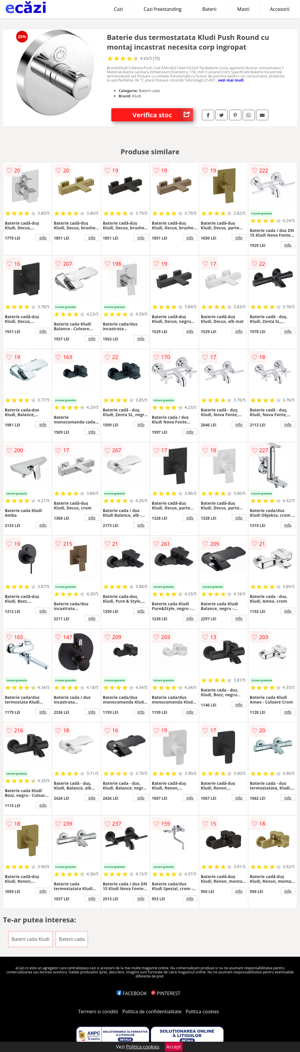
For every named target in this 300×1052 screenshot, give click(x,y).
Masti (243, 9)
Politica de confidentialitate (152, 1011)
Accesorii (279, 9)
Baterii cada (72, 939)
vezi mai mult (231, 80)
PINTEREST (165, 993)
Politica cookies (202, 1011)
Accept (173, 1046)
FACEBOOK (132, 993)
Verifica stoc (162, 114)
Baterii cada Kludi (30, 939)
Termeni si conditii (98, 1011)
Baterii (209, 9)
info (42, 237)
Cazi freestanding (163, 9)
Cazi (118, 9)
